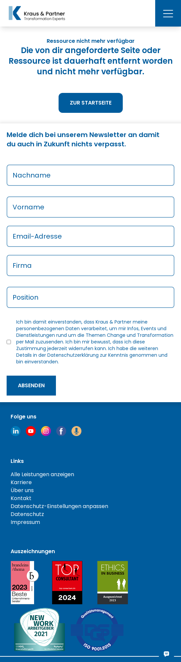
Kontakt (21, 498)
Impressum (25, 522)
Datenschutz (27, 514)
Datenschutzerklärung (73, 355)
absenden (31, 385)
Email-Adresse (37, 236)
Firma (22, 265)
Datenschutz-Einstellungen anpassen (59, 506)
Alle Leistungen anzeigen (42, 474)
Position (25, 297)
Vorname (28, 207)
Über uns (22, 490)
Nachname (32, 175)
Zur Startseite (91, 103)
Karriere (21, 482)
